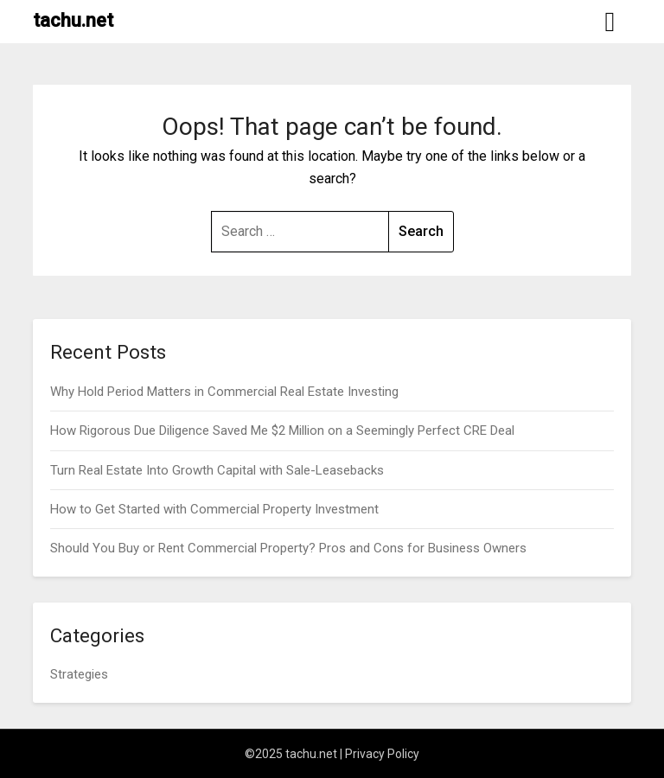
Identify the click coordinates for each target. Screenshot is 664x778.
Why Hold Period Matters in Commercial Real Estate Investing (224, 391)
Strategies (79, 674)
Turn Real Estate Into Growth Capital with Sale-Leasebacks (217, 470)
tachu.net (73, 20)
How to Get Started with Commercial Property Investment (214, 509)
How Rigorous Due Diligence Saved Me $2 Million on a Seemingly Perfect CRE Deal (282, 430)
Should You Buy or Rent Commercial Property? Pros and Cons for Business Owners (288, 548)
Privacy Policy (382, 754)
